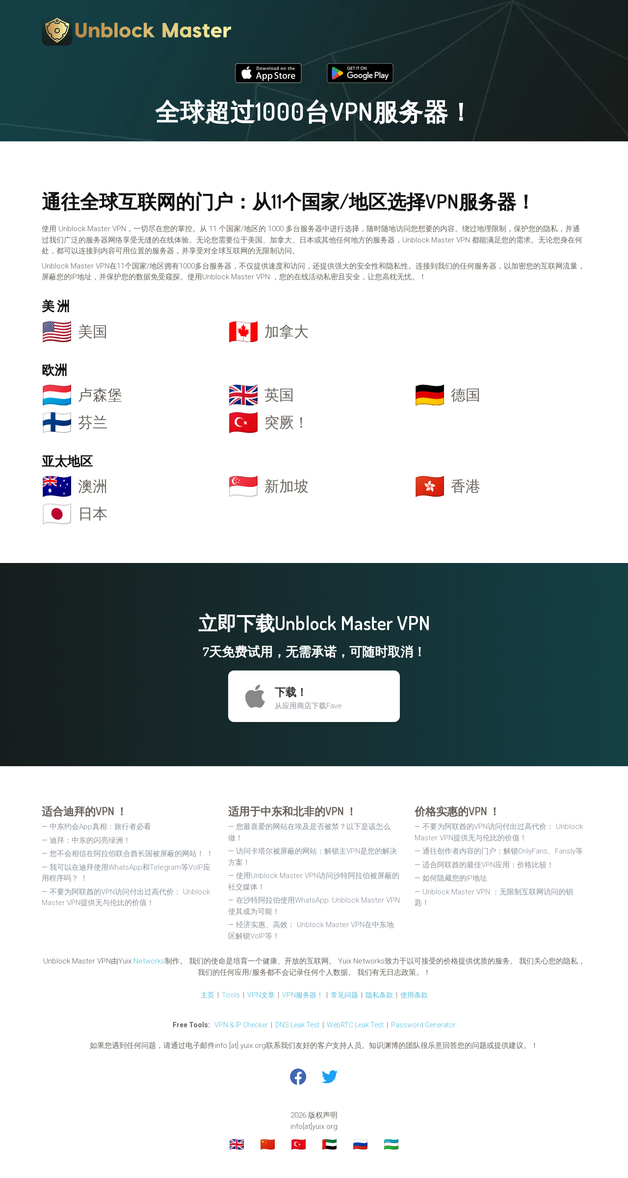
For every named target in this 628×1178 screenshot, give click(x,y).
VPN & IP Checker (241, 1025)
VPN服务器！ (302, 995)
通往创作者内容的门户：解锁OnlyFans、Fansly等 (502, 851)
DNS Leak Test (297, 1025)
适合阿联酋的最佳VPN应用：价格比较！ (488, 864)
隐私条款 (379, 995)
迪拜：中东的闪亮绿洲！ (90, 840)
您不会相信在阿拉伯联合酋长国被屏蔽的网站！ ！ (131, 853)
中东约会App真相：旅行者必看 (100, 826)
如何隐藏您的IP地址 (454, 878)
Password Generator (423, 1025)
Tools (231, 995)
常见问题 (344, 995)
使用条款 (414, 995)
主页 (207, 995)
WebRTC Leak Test (355, 1025)
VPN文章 (261, 995)
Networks (149, 961)
